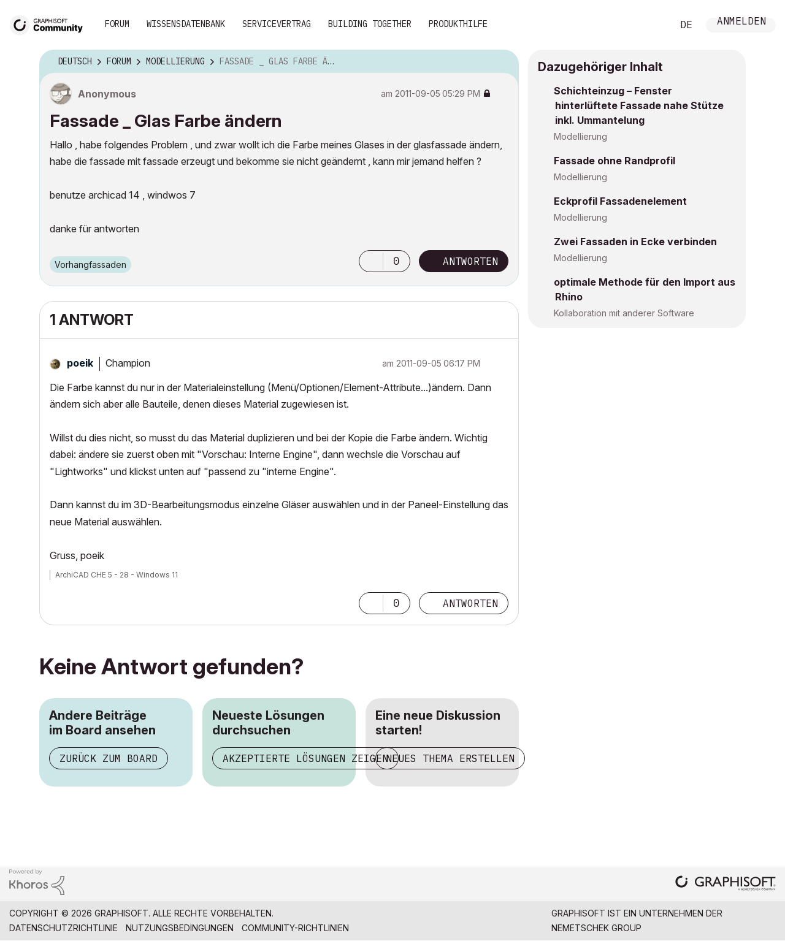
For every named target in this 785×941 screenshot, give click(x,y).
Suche (649, 25)
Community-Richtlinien (295, 928)
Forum (117, 23)
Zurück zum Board (108, 758)
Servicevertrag (276, 23)
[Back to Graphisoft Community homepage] (50, 23)
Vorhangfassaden (90, 264)
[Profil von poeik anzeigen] (80, 363)
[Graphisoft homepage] (725, 884)
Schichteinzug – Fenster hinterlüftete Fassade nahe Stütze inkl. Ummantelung (639, 105)
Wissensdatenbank (186, 23)
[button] (371, 261)
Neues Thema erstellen (450, 758)
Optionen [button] (502, 62)
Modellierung (580, 136)
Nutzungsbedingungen (180, 928)
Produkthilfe (458, 23)
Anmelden (741, 22)
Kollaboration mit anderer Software (624, 313)
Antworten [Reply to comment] (470, 603)
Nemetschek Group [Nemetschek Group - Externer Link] (596, 928)
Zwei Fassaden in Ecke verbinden (635, 241)
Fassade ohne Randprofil (614, 160)
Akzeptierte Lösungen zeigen (305, 758)
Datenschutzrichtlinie (63, 928)
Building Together (370, 23)
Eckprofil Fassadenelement (620, 201)
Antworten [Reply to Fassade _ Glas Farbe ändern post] (470, 261)
